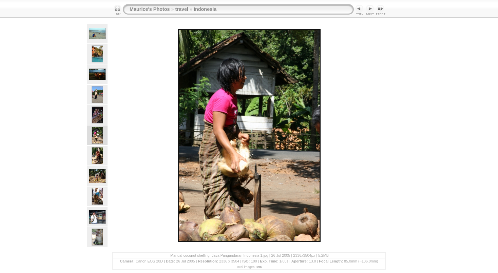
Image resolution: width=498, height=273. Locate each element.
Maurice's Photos (150, 9)
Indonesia (205, 9)
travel (181, 9)
